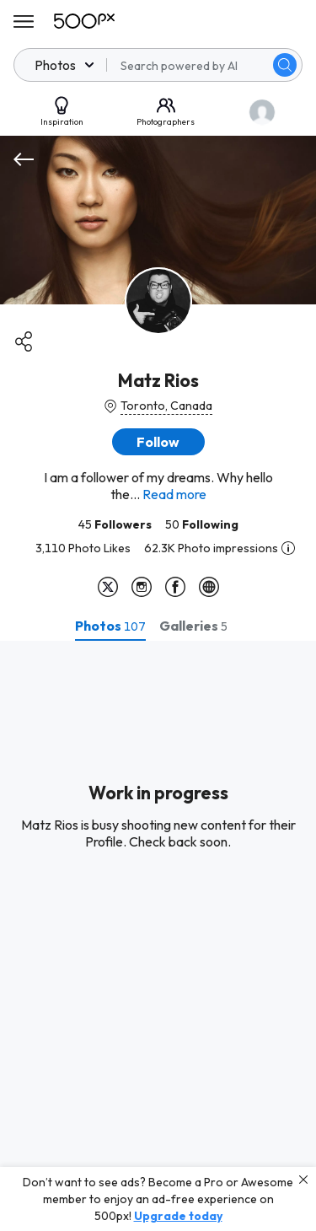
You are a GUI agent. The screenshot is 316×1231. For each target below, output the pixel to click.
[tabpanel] (158, 936)
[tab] (110, 625)
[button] (158, 441)
